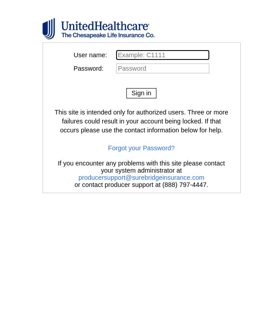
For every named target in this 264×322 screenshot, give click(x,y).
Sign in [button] (141, 93)
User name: (94, 55)
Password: (94, 68)
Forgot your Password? (141, 148)
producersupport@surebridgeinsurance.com (141, 177)
